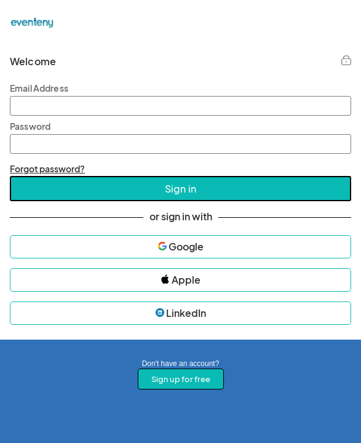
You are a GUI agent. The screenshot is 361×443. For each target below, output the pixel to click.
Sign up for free (180, 379)
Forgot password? (47, 168)
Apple (180, 279)
